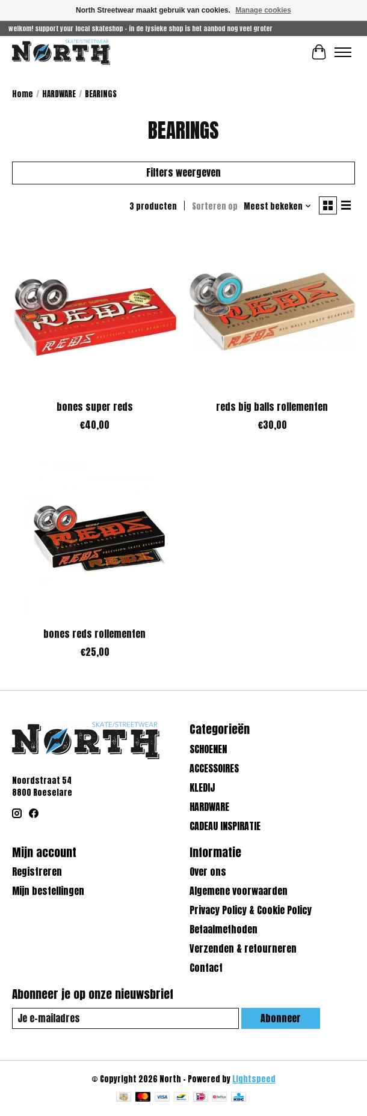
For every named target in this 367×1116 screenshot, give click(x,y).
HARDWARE (59, 94)
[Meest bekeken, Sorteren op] (278, 206)
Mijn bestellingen (48, 891)
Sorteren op (215, 206)
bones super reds (95, 406)
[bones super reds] (94, 311)
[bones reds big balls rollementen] (272, 311)
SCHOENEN (208, 749)
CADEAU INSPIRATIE (225, 826)
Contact (206, 967)
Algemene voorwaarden (239, 891)
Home (22, 94)
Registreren (37, 871)
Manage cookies (263, 10)
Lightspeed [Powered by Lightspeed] (254, 1079)
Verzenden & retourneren (243, 948)
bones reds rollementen (94, 633)
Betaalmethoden (224, 929)
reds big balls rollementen (272, 406)
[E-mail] (125, 1018)
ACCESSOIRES (214, 768)
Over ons (208, 871)
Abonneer (281, 1018)
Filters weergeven (183, 172)
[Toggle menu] (343, 52)
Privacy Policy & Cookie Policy (251, 910)
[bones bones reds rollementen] (94, 538)
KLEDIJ (202, 787)
